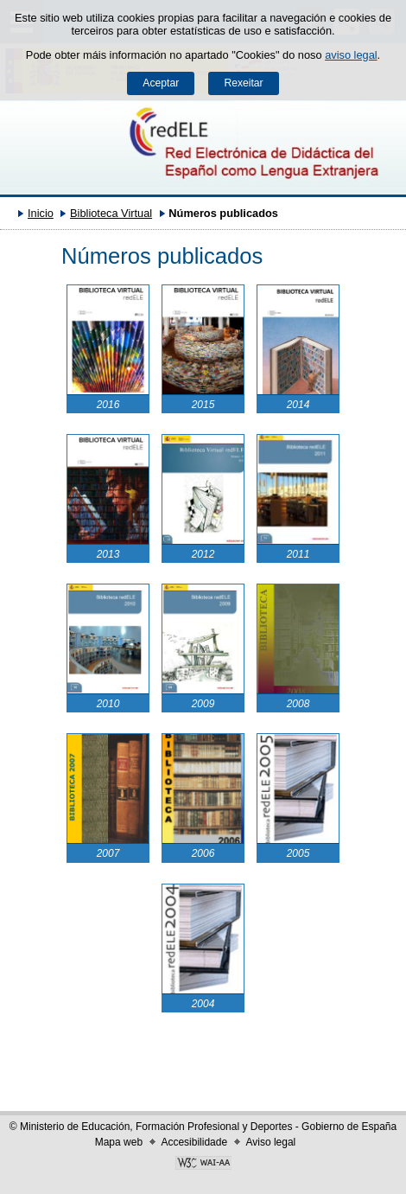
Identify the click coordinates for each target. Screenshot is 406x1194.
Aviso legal (270, 1142)
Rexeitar (243, 83)
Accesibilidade (194, 1142)
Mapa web (119, 1142)
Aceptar (161, 83)
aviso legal (351, 54)
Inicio (41, 213)
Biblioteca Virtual (111, 213)
